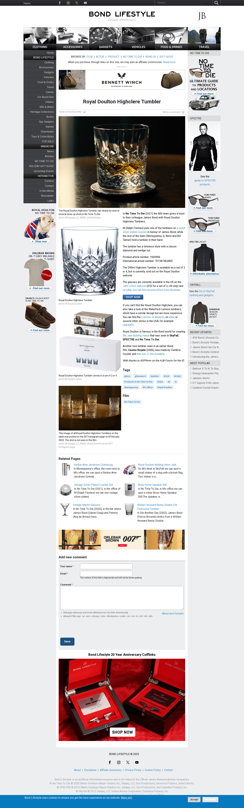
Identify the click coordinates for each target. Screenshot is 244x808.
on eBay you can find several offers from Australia (151, 289)
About (77, 770)
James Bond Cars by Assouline (210, 347)
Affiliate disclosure (110, 770)
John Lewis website (134, 286)
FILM (89, 56)
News (50, 151)
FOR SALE (48, 141)
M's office (148, 387)
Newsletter (47, 195)
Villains (49, 102)
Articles (49, 156)
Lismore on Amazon (152, 317)
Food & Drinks (45, 82)
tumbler (155, 376)
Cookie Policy (153, 770)
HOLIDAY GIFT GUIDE (41, 166)
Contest (49, 181)
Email (63, 573)
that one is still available (150, 354)
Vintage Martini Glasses (86, 504)
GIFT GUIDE (166, 56)
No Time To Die (132, 402)
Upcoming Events (44, 171)
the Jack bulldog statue (136, 335)
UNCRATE (128, 325)
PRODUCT (113, 56)
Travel (50, 87)
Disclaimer (90, 770)
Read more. (169, 62)
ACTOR (100, 56)
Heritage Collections (42, 111)
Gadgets (49, 72)
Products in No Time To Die (138, 382)
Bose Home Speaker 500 (152, 484)
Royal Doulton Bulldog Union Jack (157, 464)
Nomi (160, 382)
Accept (194, 799)
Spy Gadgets (46, 121)
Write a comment (172, 112)
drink (166, 376)
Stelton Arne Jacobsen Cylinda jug (93, 464)
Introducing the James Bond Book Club (214, 356)
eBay (172, 317)
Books (50, 116)
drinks (177, 376)
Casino (50, 92)
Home (26, 3)
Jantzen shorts (201, 378)
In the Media (46, 190)
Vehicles (49, 77)
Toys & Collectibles (42, 136)
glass (127, 376)
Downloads (47, 131)
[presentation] (85, 628)
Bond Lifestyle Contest (205, 352)
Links (50, 200)
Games (50, 126)
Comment (65, 584)
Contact (49, 185)
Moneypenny (131, 387)
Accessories (46, 67)
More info (126, 797)
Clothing (49, 62)
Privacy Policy (133, 770)
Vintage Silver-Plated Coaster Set (93, 484)
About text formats (173, 613)
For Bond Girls (45, 97)
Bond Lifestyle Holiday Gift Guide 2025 (214, 342)
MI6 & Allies (47, 106)
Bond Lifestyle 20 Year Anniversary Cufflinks (122, 655)
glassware (140, 376)
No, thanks (210, 799)
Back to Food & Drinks (70, 111)
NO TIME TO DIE (44, 161)
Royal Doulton (165, 387)
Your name (66, 566)
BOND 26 (150, 56)
